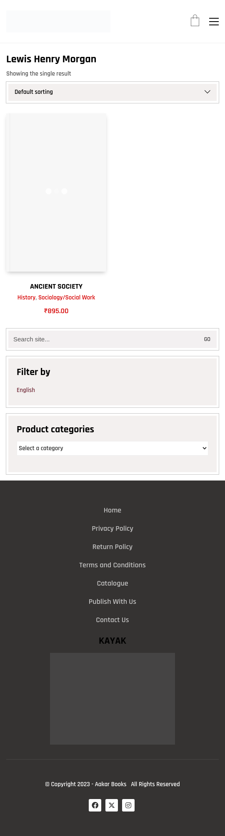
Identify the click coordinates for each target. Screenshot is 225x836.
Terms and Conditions (112, 565)
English (26, 390)
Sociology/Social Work (66, 298)
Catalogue (112, 583)
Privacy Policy (112, 528)
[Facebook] (95, 805)
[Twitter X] (111, 805)
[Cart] (195, 21)
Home (112, 510)
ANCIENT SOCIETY (56, 286)
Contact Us (112, 620)
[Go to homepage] (58, 21)
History (27, 298)
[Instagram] (128, 805)
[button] (214, 21)
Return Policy (112, 547)
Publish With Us (112, 601)
